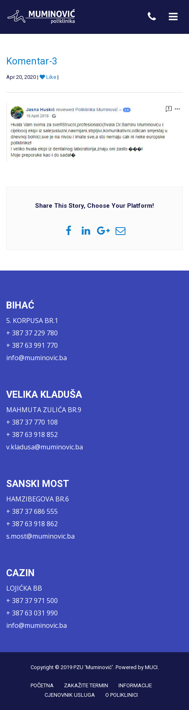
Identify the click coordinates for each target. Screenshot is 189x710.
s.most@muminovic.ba (40, 536)
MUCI (151, 667)
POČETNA (42, 685)
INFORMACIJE (135, 685)
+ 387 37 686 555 (32, 511)
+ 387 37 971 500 (32, 600)
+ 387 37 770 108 (32, 422)
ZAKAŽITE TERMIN (86, 685)
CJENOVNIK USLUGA (70, 695)
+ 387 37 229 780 (32, 333)
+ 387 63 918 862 (32, 524)
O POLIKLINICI (121, 695)
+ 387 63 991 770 (32, 345)
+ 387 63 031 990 (32, 613)
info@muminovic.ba (36, 358)
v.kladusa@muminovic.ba (44, 447)
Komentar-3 (31, 61)
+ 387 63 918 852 (32, 434)
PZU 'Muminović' (93, 667)
